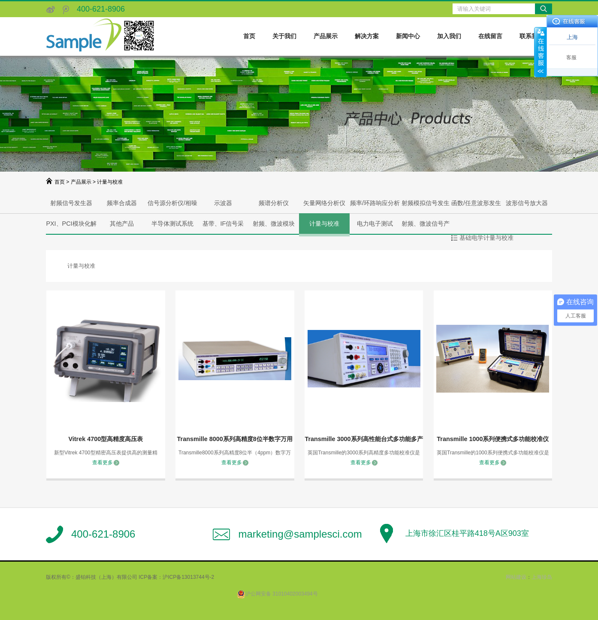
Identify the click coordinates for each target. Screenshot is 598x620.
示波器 (223, 203)
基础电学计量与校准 (486, 237)
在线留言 (490, 36)
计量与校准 (324, 223)
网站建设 (516, 577)
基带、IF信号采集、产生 (223, 227)
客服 (571, 57)
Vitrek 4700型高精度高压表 (105, 439)
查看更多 (102, 463)
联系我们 (531, 36)
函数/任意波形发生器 (476, 206)
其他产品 (122, 223)
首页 (249, 36)
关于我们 (284, 36)
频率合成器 (122, 203)
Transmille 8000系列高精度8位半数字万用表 (235, 440)
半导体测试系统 (172, 223)
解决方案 (367, 36)
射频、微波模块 (274, 223)
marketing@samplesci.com (300, 534)
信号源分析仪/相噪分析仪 (172, 206)
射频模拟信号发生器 (426, 206)
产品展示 (326, 36)
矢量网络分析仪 (324, 203)
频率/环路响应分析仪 (375, 206)
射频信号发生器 (71, 203)
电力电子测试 (375, 223)
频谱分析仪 (274, 203)
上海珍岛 (542, 577)
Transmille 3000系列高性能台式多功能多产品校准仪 (364, 440)
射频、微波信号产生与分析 (426, 227)
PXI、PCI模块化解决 (71, 227)
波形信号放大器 (527, 203)
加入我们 (449, 36)
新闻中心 (408, 36)
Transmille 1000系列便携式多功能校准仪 (493, 439)
